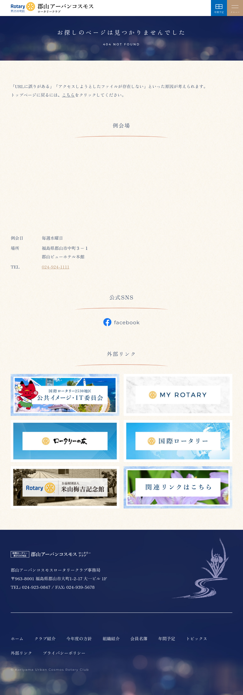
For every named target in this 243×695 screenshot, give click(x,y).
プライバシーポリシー (64, 653)
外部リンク (21, 653)
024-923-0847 (36, 587)
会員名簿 (138, 638)
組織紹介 (111, 638)
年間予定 (166, 638)
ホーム (17, 638)
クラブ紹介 (45, 638)
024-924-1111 (55, 266)
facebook (121, 322)
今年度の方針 (79, 638)
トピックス (196, 638)
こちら (68, 95)
